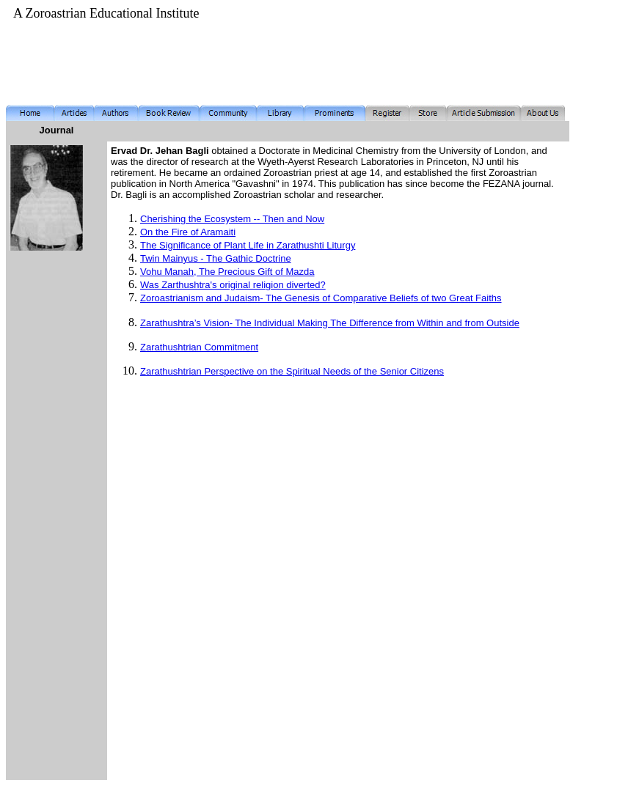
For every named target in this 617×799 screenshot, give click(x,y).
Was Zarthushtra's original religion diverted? (233, 284)
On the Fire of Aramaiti (188, 232)
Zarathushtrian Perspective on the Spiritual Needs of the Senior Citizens (292, 371)
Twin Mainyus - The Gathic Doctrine (215, 258)
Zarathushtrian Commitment (199, 347)
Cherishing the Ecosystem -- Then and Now (232, 218)
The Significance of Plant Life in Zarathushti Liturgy (247, 245)
